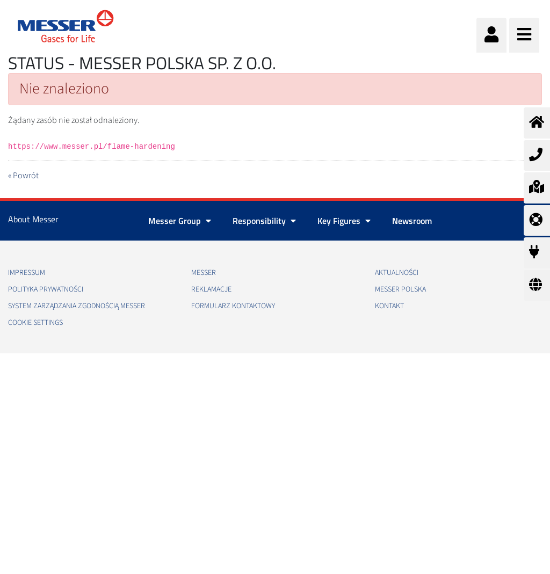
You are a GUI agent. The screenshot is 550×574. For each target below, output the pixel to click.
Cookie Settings (35, 322)
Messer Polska (400, 289)
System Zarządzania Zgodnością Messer (76, 306)
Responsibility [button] (264, 220)
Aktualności (396, 272)
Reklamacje (211, 289)
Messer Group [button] (179, 220)
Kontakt (389, 306)
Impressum (26, 272)
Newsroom (412, 220)
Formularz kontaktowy (233, 306)
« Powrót (23, 175)
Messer (203, 272)
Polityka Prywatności (45, 289)
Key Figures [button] (344, 220)
